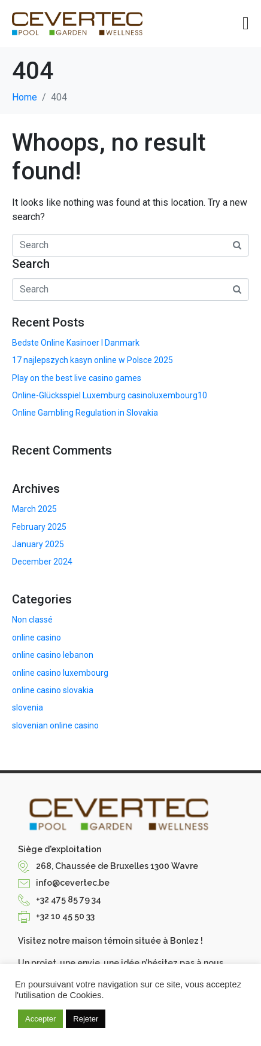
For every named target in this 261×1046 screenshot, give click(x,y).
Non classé (32, 619)
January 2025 (38, 544)
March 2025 (34, 509)
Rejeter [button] (85, 1018)
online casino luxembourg (60, 673)
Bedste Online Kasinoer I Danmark (75, 342)
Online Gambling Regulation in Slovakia (85, 412)
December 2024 (42, 561)
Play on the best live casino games (76, 378)
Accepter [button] (40, 1018)
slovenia (27, 707)
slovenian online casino (55, 725)
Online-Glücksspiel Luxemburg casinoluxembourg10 (109, 395)
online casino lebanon (52, 655)
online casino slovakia (52, 690)
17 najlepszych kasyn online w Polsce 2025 (92, 360)
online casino (36, 637)
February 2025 (39, 527)
